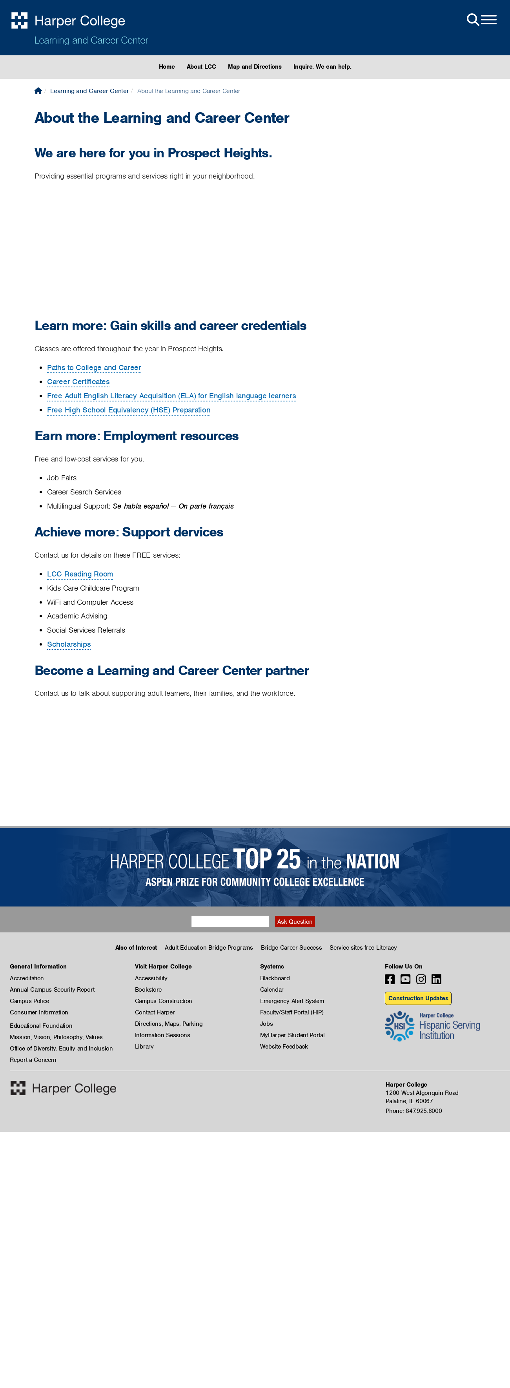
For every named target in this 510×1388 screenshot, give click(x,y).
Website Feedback (284, 1047)
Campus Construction (163, 1001)
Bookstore (148, 990)
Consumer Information (39, 1012)
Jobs (266, 1024)
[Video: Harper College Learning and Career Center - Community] (133, 768)
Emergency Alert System (292, 1001)
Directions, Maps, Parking (169, 1024)
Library (144, 1047)
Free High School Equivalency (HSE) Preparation (128, 410)
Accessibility (151, 978)
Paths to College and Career (94, 367)
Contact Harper (155, 1012)
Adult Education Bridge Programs (209, 948)
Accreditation (27, 978)
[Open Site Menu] (481, 20)
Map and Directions (255, 67)
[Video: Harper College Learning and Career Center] (133, 251)
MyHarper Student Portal (292, 1035)
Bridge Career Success (291, 948)
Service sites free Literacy (363, 948)
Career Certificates (78, 382)
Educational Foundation (41, 1026)
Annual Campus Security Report (52, 990)
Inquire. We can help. (322, 67)
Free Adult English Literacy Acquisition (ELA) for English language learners (171, 396)
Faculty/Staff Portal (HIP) (292, 1012)
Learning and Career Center (91, 40)
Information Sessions (162, 1035)
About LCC (201, 67)
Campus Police (29, 1001)
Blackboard (275, 978)
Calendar (272, 990)
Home (167, 67)
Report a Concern (33, 1060)
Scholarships (69, 644)
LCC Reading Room (80, 574)
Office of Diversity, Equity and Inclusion (61, 1048)
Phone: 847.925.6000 (414, 1111)
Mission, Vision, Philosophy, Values (56, 1037)
